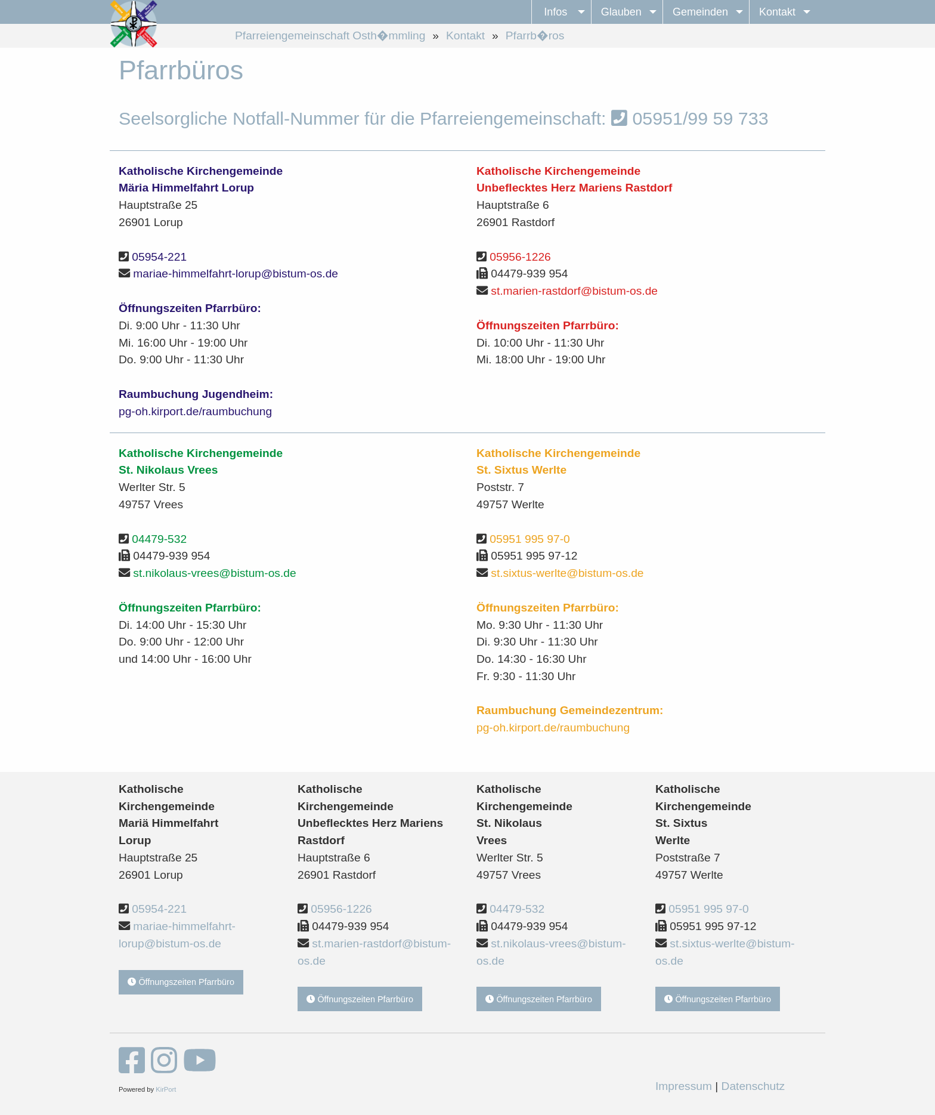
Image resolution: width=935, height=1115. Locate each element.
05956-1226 (520, 257)
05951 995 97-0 (529, 539)
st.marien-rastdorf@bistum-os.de (574, 291)
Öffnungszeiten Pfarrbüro (181, 982)
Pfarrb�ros (535, 35)
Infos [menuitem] (555, 12)
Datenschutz (753, 1086)
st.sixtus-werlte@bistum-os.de (567, 573)
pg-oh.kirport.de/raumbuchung (195, 411)
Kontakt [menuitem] (777, 12)
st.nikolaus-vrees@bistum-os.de (214, 573)
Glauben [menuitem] (621, 12)
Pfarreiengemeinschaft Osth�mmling (330, 35)
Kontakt (465, 35)
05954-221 (159, 257)
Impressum (683, 1086)
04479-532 (159, 539)
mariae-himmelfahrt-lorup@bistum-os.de (235, 273)
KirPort (166, 1089)
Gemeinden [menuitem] (700, 12)
